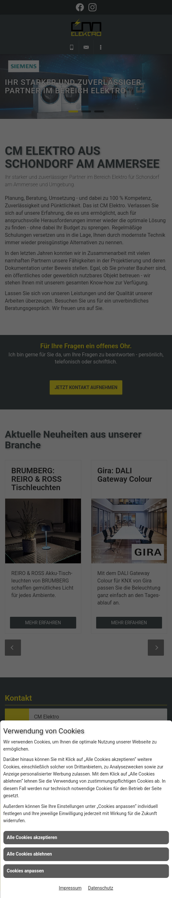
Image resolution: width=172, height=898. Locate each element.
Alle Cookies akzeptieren (32, 837)
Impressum (70, 888)
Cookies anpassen (25, 870)
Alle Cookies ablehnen (29, 854)
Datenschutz (100, 888)
